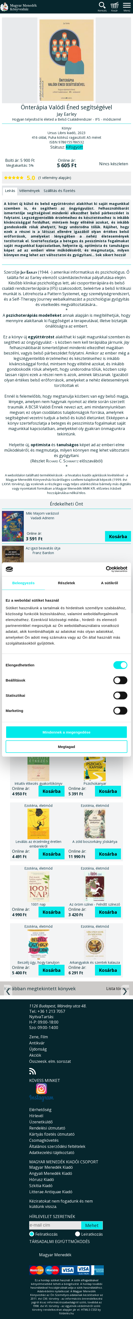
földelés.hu (66, 1313)
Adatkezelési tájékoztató (51, 1152)
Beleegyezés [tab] (23, 583)
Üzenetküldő (41, 1122)
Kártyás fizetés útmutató (52, 1134)
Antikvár (37, 1043)
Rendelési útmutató (47, 1128)
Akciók (35, 1055)
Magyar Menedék (55, 1254)
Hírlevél (36, 1115)
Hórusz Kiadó (41, 1179)
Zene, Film (38, 1037)
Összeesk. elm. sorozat (50, 1061)
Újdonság (38, 1049)
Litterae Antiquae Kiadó (50, 1191)
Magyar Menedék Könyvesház (18, 9)
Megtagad (66, 746)
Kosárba (118, 536)
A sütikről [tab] (109, 583)
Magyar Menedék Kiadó (51, 1167)
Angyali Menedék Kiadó (50, 1173)
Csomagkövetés (44, 1140)
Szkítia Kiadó (41, 1185)
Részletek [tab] (66, 583)
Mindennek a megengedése (66, 732)
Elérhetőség (40, 1109)
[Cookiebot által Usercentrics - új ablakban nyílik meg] (105, 569)
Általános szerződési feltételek (57, 1146)
